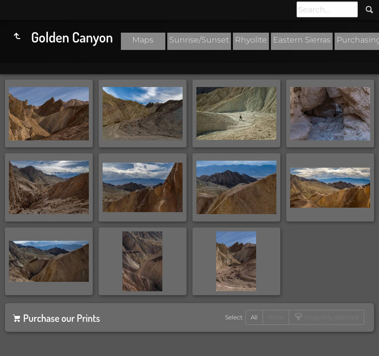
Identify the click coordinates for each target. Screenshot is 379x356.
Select (234, 317)
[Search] (327, 9)
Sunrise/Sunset (199, 39)
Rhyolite (251, 39)
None (276, 317)
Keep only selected (331, 317)
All (254, 317)
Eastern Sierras (302, 39)
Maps (142, 39)
